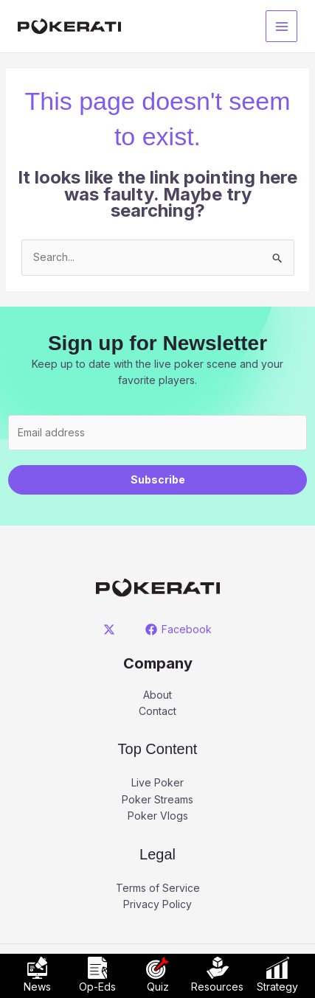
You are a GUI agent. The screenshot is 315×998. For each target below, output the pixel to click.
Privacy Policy (157, 904)
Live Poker (157, 782)
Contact (157, 711)
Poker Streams (157, 799)
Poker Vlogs (158, 815)
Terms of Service (158, 888)
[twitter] (111, 629)
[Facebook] (179, 629)
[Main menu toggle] (281, 26)
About (157, 694)
